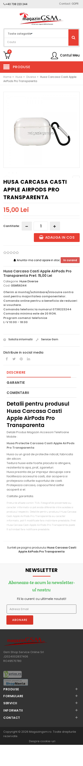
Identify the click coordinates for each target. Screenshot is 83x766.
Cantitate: (11, 247)
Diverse (31, 77)
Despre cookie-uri (42, 763)
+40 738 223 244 (16, 4)
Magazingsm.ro (40, 753)
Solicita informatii (18, 361)
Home (7, 77)
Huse (18, 77)
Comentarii (18, 414)
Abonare (19, 641)
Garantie (16, 404)
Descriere (16, 394)
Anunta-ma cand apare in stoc (37, 282)
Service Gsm (47, 361)
